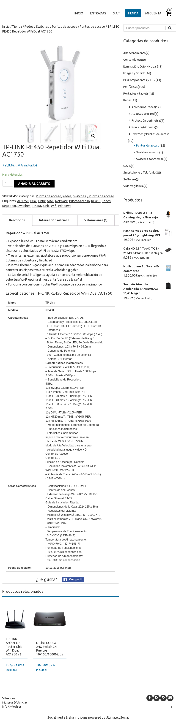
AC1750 (23, 201)
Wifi (54, 206)
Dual (33, 201)
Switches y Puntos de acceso (56, 26)
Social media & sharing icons (67, 717)
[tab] (17, 220)
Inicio (78, 13)
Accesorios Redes (143, 107)
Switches (23, 206)
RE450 (95, 201)
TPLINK (37, 206)
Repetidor (9, 206)
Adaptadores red (143, 113)
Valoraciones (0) (95, 220)
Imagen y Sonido (134, 73)
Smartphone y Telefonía (139, 172)
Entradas (98, 13)
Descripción (17, 220)
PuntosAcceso (79, 201)
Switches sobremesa (150, 158)
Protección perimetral (146, 120)
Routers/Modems (143, 127)
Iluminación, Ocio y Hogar (140, 66)
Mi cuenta (153, 13)
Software (129, 179)
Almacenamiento (134, 52)
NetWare (61, 201)
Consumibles (131, 59)
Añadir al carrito (34, 183)
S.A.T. (117, 13)
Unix (46, 206)
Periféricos (130, 86)
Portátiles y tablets (135, 93)
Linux (42, 201)
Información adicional (54, 220)
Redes (29, 26)
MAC (50, 201)
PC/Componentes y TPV (139, 80)
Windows (64, 206)
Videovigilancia (133, 185)
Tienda (132, 13)
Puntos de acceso (92, 26)
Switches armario (147, 152)
